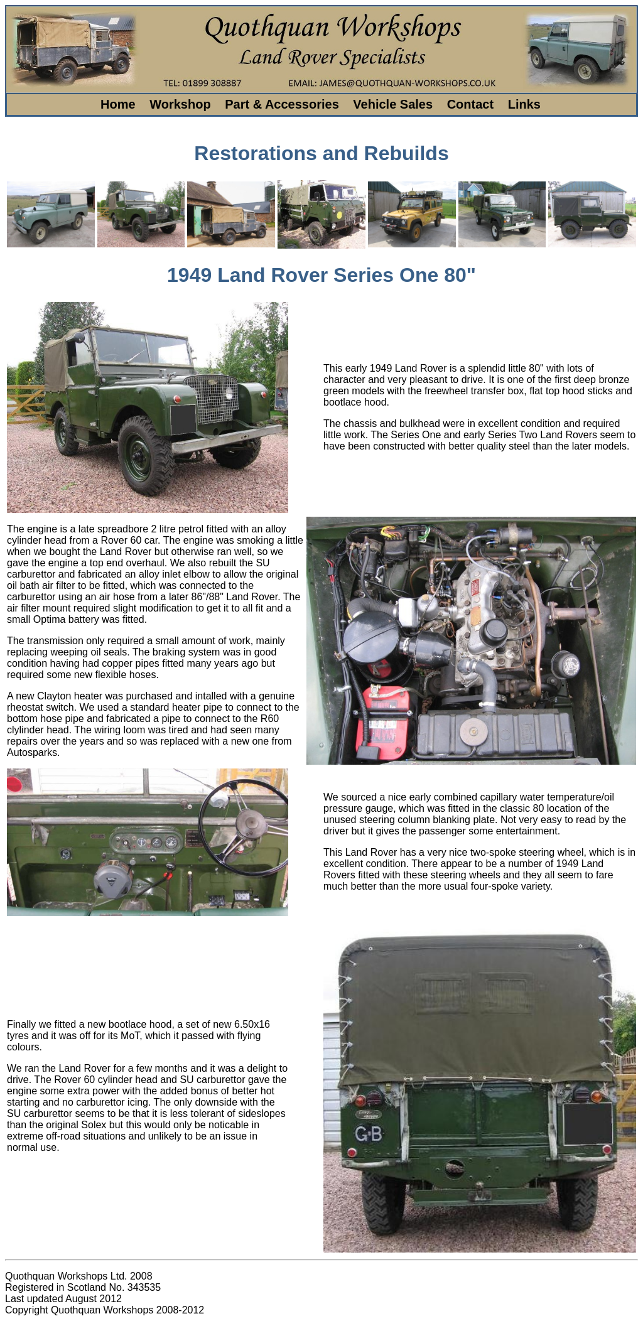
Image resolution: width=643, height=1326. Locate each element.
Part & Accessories (282, 104)
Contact (470, 104)
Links (524, 104)
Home (118, 104)
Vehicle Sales (393, 104)
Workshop (179, 104)
